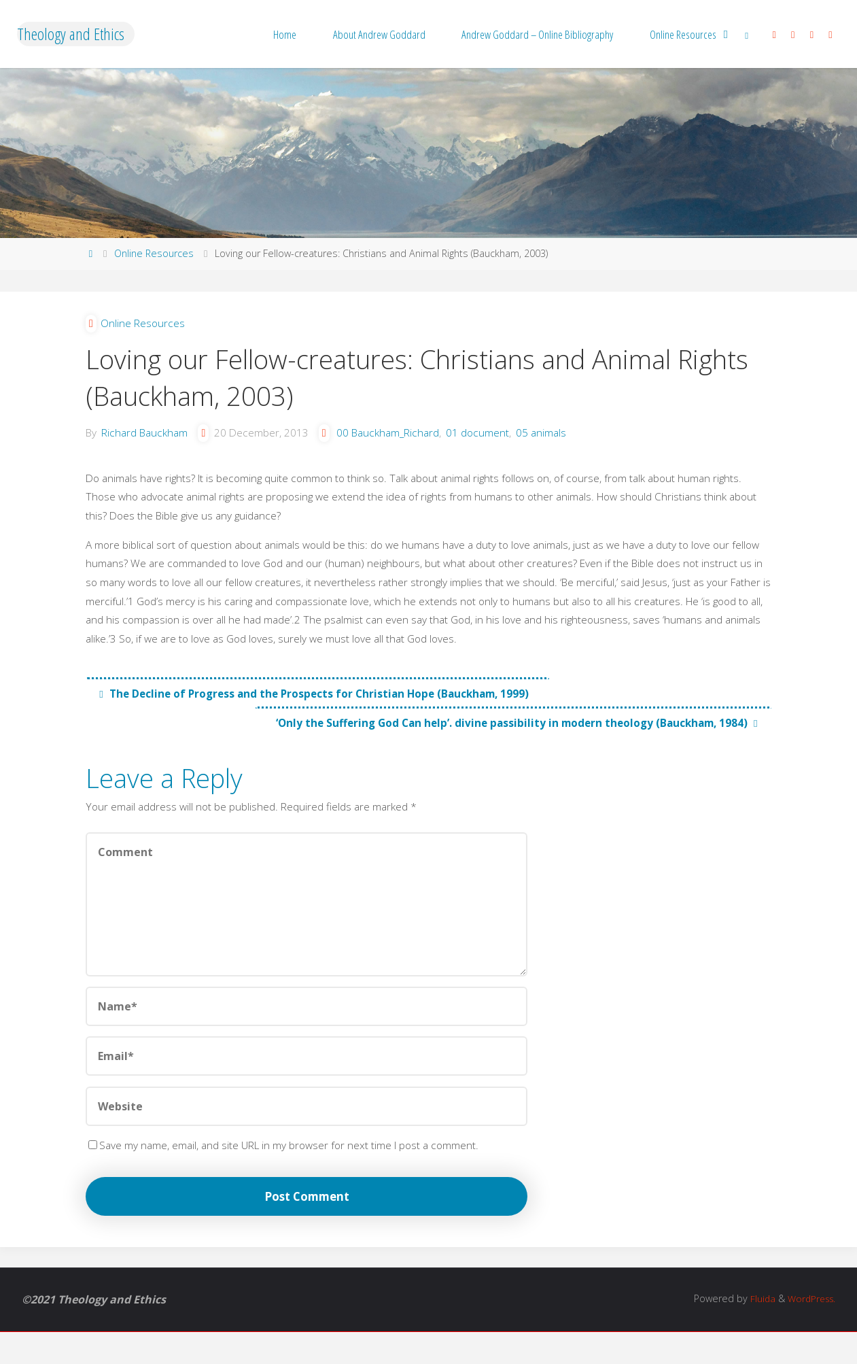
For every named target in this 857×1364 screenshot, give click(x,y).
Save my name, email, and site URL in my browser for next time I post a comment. (288, 1172)
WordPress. (809, 1331)
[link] (747, 34)
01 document (490, 438)
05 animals (554, 438)
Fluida (756, 1331)
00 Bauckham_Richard (397, 438)
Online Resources (154, 253)
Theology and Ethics (70, 33)
